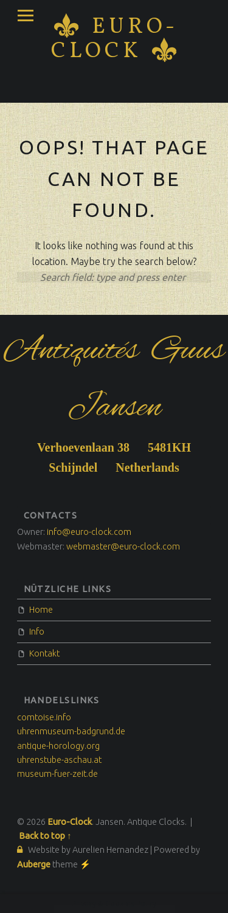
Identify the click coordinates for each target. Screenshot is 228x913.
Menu (25, 16)
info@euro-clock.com (89, 532)
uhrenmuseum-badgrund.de (71, 731)
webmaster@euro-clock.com (123, 546)
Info (36, 631)
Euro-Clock (114, 39)
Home (41, 610)
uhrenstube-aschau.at (59, 760)
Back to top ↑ (45, 836)
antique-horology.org (58, 746)
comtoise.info (44, 717)
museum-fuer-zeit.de (57, 774)
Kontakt (44, 653)
